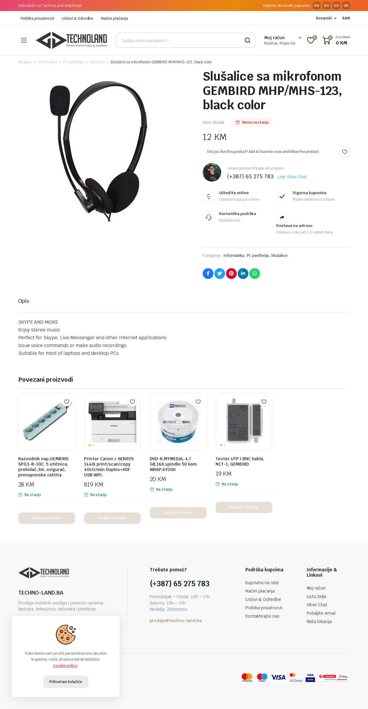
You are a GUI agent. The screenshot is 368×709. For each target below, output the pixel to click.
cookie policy (65, 665)
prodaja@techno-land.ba (176, 620)
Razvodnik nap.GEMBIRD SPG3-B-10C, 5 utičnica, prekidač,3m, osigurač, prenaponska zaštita (43, 467)
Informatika (47, 62)
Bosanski (324, 18)
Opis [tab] (23, 300)
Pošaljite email (321, 613)
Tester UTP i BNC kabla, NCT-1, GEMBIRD (240, 461)
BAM (346, 18)
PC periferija (73, 62)
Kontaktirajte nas (262, 616)
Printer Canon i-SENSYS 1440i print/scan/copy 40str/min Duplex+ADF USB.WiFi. (109, 467)
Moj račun (316, 588)
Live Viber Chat (292, 176)
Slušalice (97, 62)
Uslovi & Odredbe (78, 18)
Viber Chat (317, 604)
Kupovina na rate (262, 582)
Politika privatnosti (37, 18)
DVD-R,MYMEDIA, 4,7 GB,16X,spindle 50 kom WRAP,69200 (173, 464)
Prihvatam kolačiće (65, 681)
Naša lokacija (319, 621)
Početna (25, 62)
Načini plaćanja (114, 18)
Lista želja (316, 596)
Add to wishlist (344, 151)
